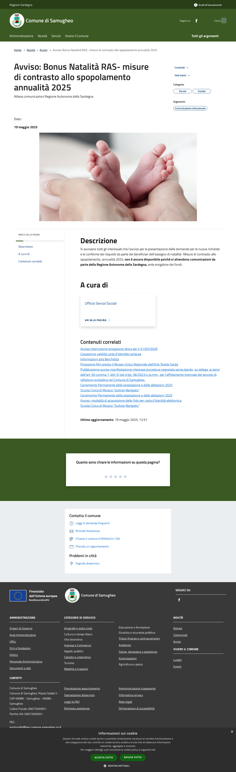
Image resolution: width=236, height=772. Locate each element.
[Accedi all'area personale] (207, 5)
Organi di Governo (21, 628)
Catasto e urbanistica (77, 657)
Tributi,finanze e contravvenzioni (139, 638)
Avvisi (43, 50)
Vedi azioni (183, 75)
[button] (118, 766)
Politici (14, 655)
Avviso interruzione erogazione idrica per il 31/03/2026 (118, 348)
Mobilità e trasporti (76, 669)
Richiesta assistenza (77, 708)
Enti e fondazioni (20, 648)
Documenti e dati (20, 668)
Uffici (13, 641)
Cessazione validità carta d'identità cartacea (110, 353)
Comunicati (180, 635)
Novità (31, 50)
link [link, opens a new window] (153, 749)
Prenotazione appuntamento (82, 688)
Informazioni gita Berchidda (99, 359)
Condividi (182, 68)
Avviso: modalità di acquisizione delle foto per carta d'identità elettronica (130, 400)
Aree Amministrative (23, 635)
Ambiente (125, 645)
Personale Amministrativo (26, 661)
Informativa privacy (131, 695)
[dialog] (118, 750)
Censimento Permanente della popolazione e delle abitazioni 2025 (126, 384)
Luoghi (177, 660)
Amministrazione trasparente (137, 688)
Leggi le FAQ (72, 701)
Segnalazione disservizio (79, 695)
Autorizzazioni (128, 658)
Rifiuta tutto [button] (133, 757)
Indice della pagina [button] (29, 234)
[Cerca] (222, 20)
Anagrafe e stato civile (78, 628)
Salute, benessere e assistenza (138, 651)
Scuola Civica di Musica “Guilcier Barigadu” (110, 390)
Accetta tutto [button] (104, 757)
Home (17, 50)
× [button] (231, 731)
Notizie (177, 628)
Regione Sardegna (21, 5)
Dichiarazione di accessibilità (137, 708)
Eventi (177, 666)
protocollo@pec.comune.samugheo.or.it (35, 727)
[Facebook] (189, 20)
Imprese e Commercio (77, 645)
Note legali (125, 701)
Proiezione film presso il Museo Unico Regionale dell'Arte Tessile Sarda (129, 364)
